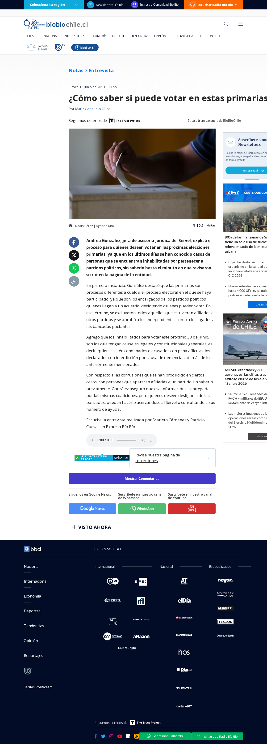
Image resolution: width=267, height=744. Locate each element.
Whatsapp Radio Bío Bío (217, 736)
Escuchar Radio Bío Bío (213, 5)
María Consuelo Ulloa (92, 109)
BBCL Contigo (209, 36)
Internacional (75, 36)
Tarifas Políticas (36, 687)
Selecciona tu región (54, 4)
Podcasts (31, 36)
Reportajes (33, 655)
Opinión (160, 36)
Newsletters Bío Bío (105, 4)
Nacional (51, 36)
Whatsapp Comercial (165, 736)
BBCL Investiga (182, 36)
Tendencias (140, 36)
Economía (99, 36)
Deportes (119, 36)
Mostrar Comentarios (142, 478)
